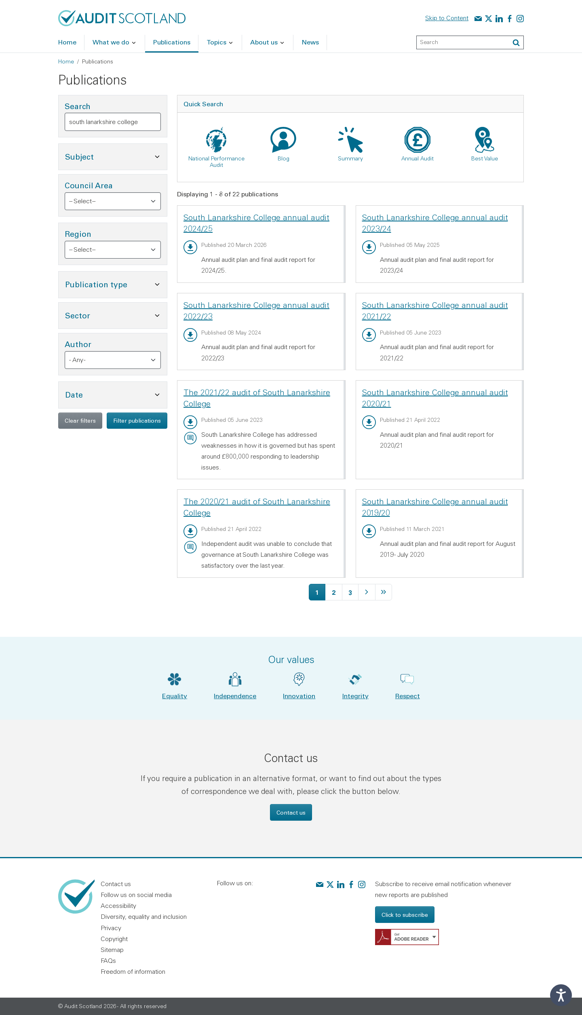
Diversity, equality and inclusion (144, 916)
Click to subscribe (405, 914)
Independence (235, 695)
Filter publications (137, 420)
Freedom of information (133, 971)
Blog (283, 158)
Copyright (114, 939)
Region (78, 234)
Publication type (116, 283)
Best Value (484, 158)
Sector (116, 314)
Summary (350, 158)
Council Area (89, 185)
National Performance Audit (216, 161)
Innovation (299, 695)
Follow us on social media (136, 895)
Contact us (291, 812)
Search (78, 106)
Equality (174, 695)
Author (78, 344)
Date (113, 394)
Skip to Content (446, 18)
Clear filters (80, 420)
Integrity (355, 695)
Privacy (111, 928)
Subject (116, 156)
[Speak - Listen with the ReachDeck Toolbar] (561, 995)
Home (66, 61)
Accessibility (118, 905)
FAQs (108, 960)
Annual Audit (417, 158)
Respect (407, 695)
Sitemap (112, 950)
